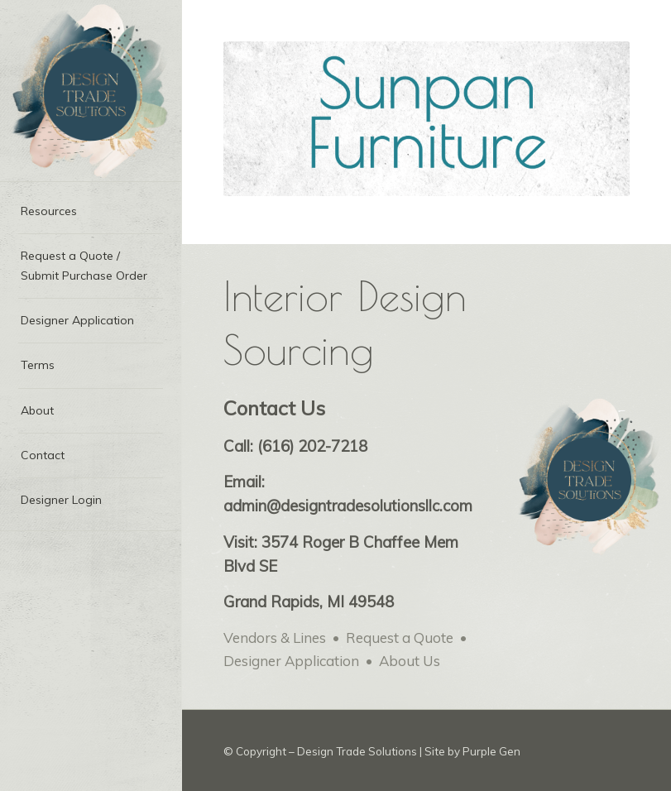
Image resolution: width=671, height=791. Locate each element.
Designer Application (291, 660)
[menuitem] (90, 211)
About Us (409, 660)
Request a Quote (399, 637)
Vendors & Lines (274, 637)
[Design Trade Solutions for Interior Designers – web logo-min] (90, 90)
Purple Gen (491, 751)
